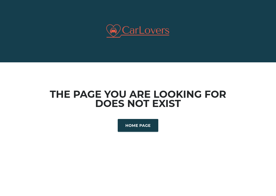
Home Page (138, 125)
